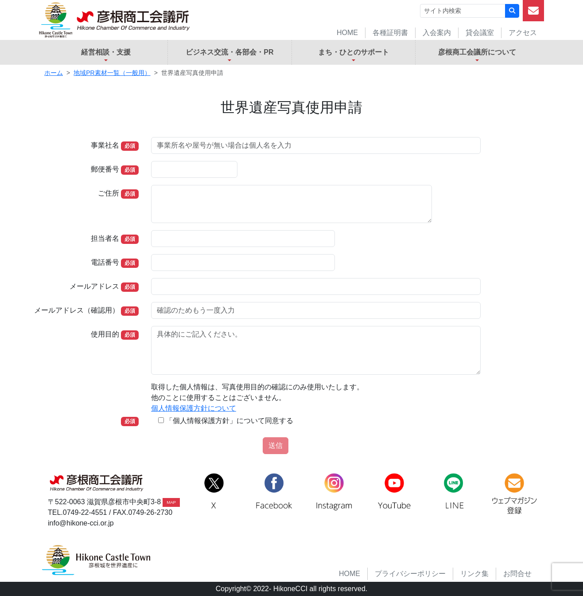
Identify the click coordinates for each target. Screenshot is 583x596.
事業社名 (105, 145)
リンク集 (474, 573)
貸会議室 (480, 32)
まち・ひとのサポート (353, 52)
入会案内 (437, 32)
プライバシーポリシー (410, 573)
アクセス (523, 32)
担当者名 (105, 238)
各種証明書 (390, 32)
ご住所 (108, 193)
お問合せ (517, 573)
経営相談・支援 (106, 52)
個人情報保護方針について (193, 408)
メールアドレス (94, 286)
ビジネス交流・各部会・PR (229, 52)
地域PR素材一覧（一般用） (112, 72)
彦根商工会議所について (477, 52)
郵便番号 (105, 169)
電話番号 (105, 262)
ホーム (53, 72)
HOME (347, 32)
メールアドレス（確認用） (76, 310)
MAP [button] (171, 502)
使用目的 (105, 334)
